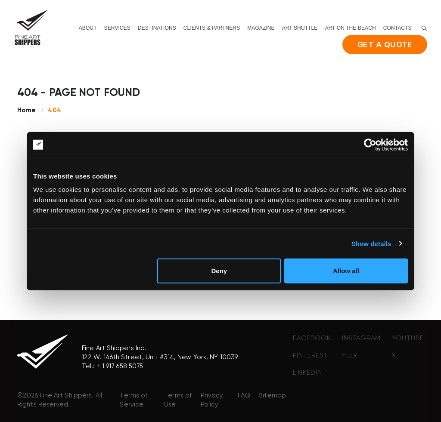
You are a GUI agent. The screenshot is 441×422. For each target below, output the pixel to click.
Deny (219, 270)
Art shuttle (300, 28)
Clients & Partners (211, 28)
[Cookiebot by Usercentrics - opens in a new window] (370, 144)
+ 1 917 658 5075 (120, 366)
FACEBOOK (312, 338)
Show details (371, 243)
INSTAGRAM (361, 338)
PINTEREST (310, 355)
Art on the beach (350, 28)
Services (117, 28)
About (88, 28)
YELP (349, 355)
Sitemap (272, 395)
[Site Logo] (31, 27)
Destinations (157, 28)
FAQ (244, 395)
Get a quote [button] (385, 44)
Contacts (397, 28)
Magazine (260, 28)
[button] (424, 28)
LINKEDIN (307, 373)
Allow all (346, 270)
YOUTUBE (408, 338)
